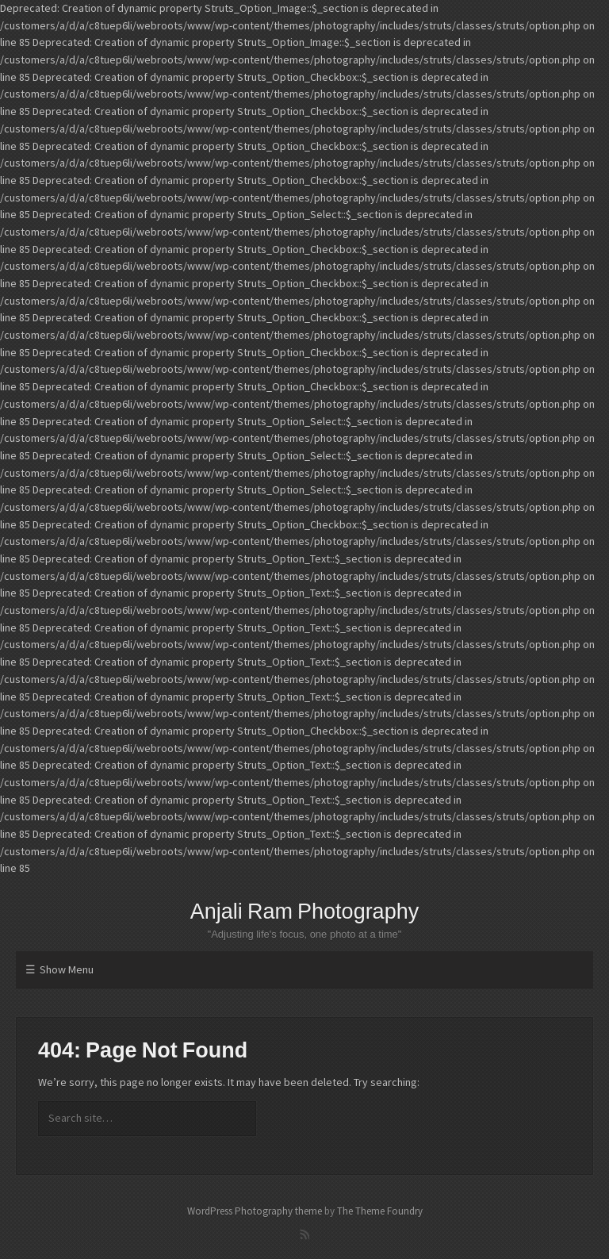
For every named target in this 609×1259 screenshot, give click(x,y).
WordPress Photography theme (254, 1211)
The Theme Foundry (380, 1211)
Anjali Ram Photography (304, 911)
